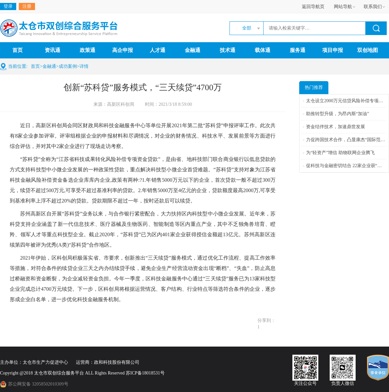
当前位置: (18, 66)
